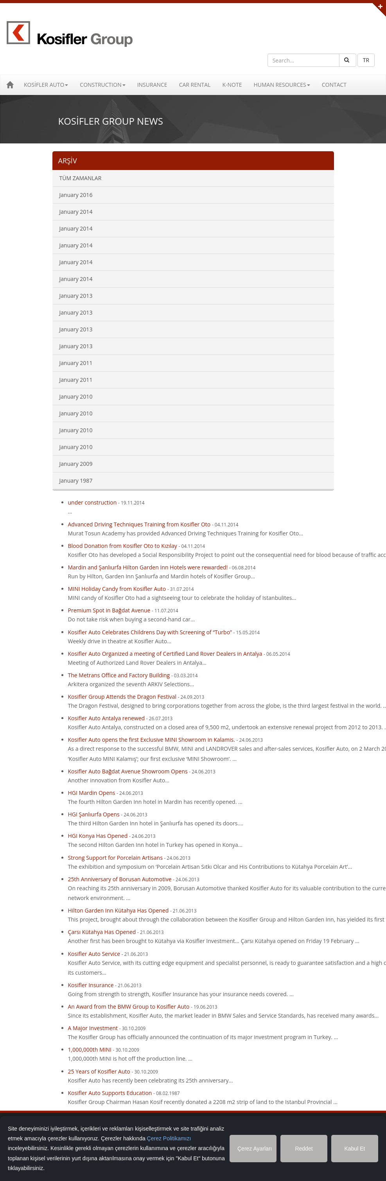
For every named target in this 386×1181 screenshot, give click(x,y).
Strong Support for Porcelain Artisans (115, 857)
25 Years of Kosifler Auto (99, 1071)
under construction (92, 502)
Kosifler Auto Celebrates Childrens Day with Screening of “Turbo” (150, 632)
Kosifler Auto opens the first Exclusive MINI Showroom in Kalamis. (152, 739)
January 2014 (76, 211)
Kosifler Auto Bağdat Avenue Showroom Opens (128, 771)
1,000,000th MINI (90, 1049)
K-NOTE (232, 84)
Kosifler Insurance (91, 985)
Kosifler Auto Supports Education (110, 1093)
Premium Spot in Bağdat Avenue (109, 610)
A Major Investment (93, 1028)
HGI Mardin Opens (91, 792)
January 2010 (76, 396)
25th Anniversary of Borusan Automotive (120, 879)
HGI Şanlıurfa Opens (94, 814)
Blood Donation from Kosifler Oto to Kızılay (122, 545)
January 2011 (76, 363)
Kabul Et (355, 1148)
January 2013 (76, 295)
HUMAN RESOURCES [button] (281, 84)
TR (366, 60)
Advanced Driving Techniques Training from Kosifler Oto (139, 524)
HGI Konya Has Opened (98, 835)
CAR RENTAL (195, 84)
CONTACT (334, 84)
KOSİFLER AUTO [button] (46, 84)
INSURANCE (152, 84)
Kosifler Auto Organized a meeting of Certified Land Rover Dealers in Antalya (166, 653)
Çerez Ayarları (254, 1148)
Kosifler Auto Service (94, 953)
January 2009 (76, 463)
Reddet (303, 1148)
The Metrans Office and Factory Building (119, 675)
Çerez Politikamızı (169, 1138)
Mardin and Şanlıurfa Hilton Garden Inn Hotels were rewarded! (148, 567)
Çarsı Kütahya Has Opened (102, 932)
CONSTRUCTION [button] (102, 84)
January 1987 (76, 480)
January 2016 (76, 195)
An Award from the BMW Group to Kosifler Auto (129, 1006)
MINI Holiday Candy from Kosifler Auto (117, 588)
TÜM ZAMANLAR (80, 178)
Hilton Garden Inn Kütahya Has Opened (118, 910)
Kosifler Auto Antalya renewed (106, 718)
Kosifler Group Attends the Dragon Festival (122, 696)
